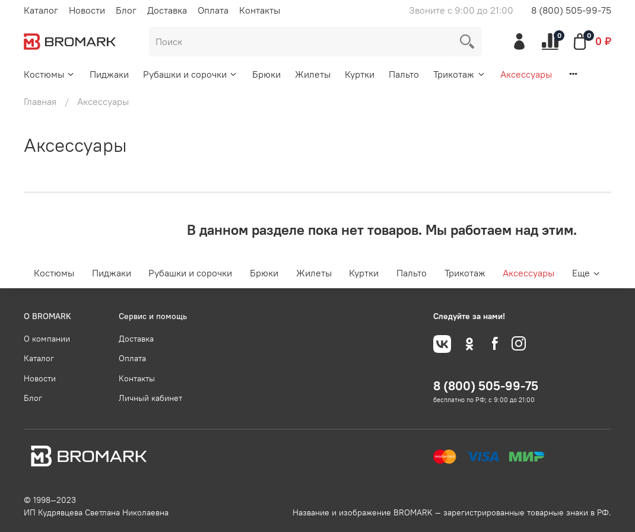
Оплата (213, 10)
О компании (47, 338)
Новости (87, 10)
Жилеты (313, 74)
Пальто (404, 74)
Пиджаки (109, 74)
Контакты (259, 10)
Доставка (167, 10)
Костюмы (49, 74)
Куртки (359, 74)
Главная (40, 101)
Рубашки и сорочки (190, 74)
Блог (126, 10)
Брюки (266, 74)
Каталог (41, 10)
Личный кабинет (150, 398)
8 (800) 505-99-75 (571, 10)
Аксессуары (526, 74)
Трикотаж (459, 74)
